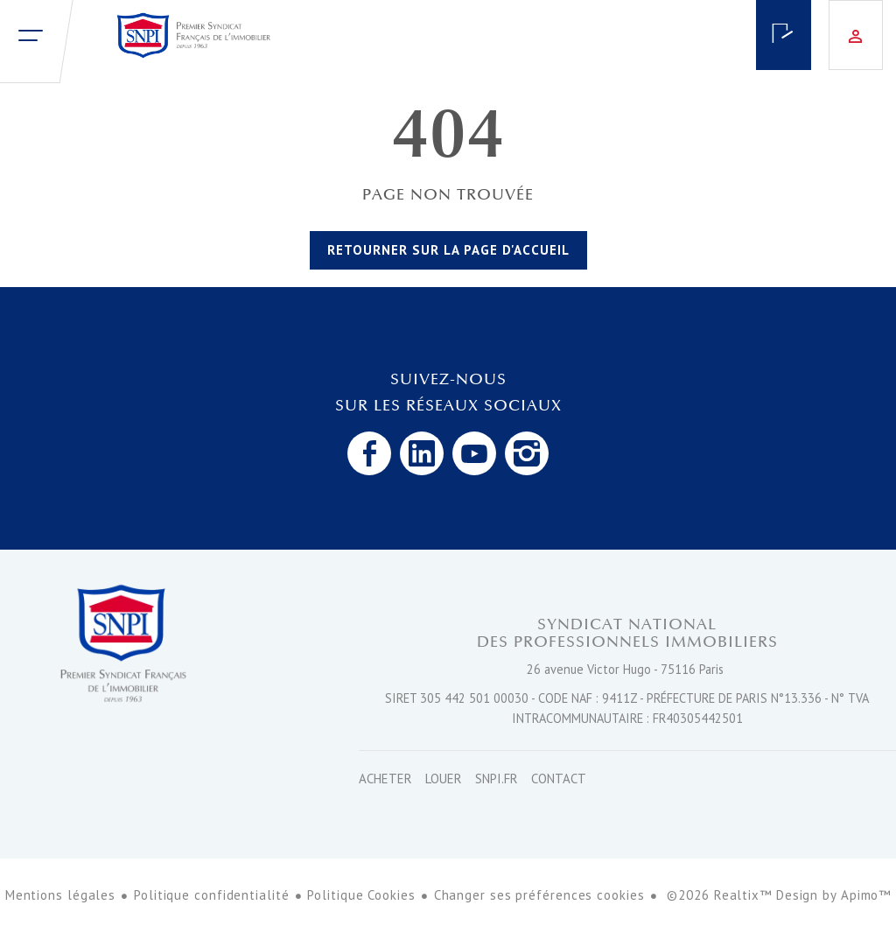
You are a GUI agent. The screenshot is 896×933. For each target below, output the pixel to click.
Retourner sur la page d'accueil (448, 250)
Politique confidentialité (212, 895)
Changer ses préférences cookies (539, 895)
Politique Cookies (361, 895)
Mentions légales (60, 895)
